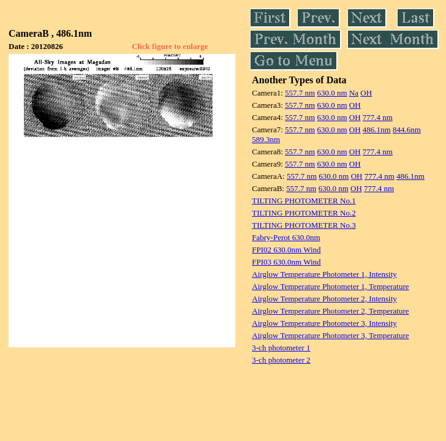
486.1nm (377, 129)
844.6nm (407, 129)
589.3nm (266, 139)
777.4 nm (378, 117)
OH (366, 92)
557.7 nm (300, 92)
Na (353, 92)
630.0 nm (332, 92)
